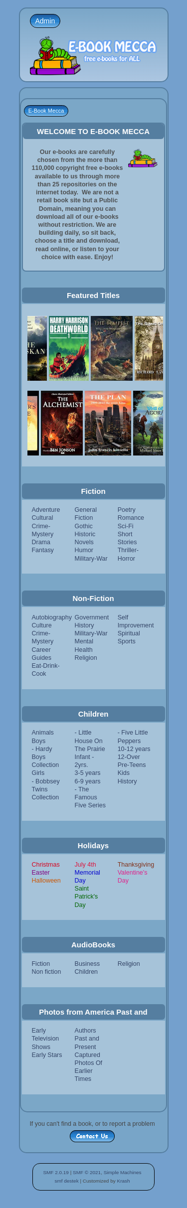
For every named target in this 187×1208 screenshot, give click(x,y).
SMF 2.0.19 (56, 1172)
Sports (127, 641)
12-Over (129, 757)
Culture (42, 625)
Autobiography (52, 617)
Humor (84, 550)
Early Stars (47, 1055)
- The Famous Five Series (90, 797)
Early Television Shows (45, 1038)
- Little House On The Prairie (90, 740)
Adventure (46, 509)
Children (86, 971)
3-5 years (88, 772)
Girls (38, 772)
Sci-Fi (126, 526)
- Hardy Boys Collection (45, 757)
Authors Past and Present (87, 1038)
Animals (43, 732)
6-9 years (88, 781)
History (84, 625)
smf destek (66, 1181)
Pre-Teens (132, 764)
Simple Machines (123, 1172)
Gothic (84, 526)
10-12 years (134, 749)
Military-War (91, 558)
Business (87, 963)
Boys (39, 741)
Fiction (41, 963)
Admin (45, 21)
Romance (131, 517)
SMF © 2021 (87, 1172)
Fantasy (43, 550)
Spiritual (129, 633)
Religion (86, 657)
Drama (41, 542)
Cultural (42, 517)
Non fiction (46, 971)
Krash (123, 1181)
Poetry (127, 509)
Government (92, 617)
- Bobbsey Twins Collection (46, 789)
